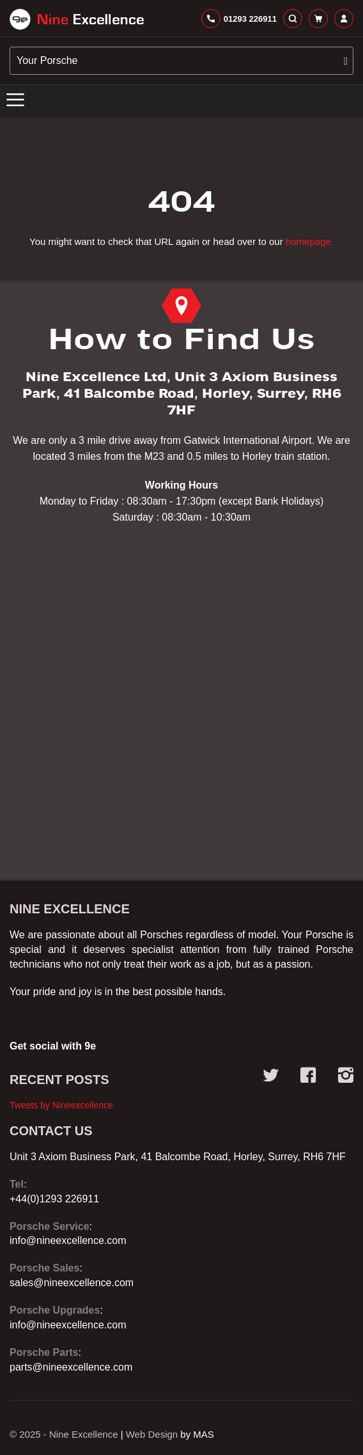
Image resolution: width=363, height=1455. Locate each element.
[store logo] (77, 19)
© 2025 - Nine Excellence (64, 1434)
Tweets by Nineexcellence (61, 1105)
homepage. (310, 241)
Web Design (152, 1434)
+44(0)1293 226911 (54, 1198)
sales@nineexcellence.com (72, 1282)
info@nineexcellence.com (68, 1240)
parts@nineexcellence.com (71, 1367)
